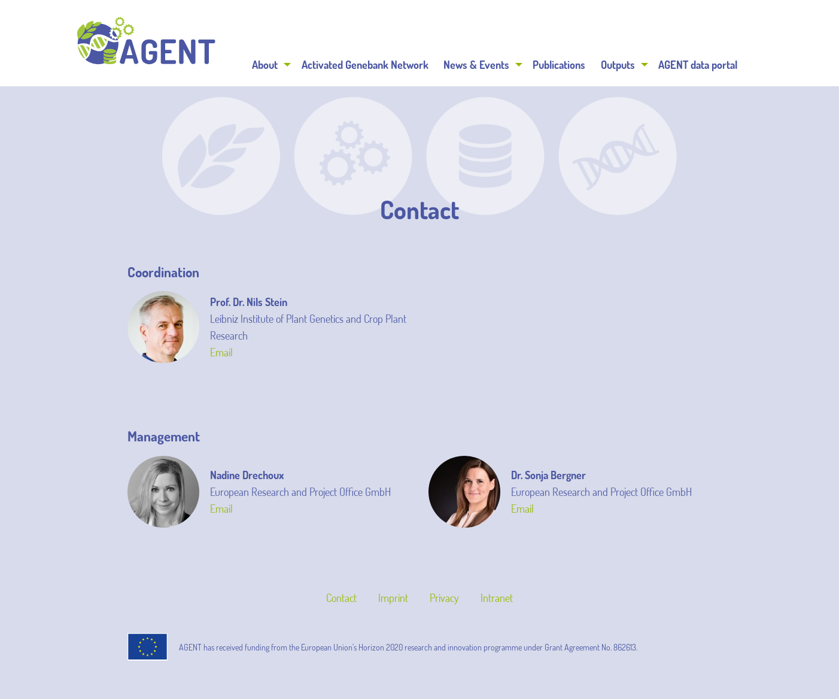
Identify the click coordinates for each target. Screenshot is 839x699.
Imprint (393, 597)
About (265, 64)
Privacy (444, 597)
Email (221, 352)
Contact (341, 597)
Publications (559, 64)
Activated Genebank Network (365, 64)
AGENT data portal (697, 64)
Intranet (497, 597)
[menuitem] (269, 64)
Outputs (618, 64)
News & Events (476, 64)
